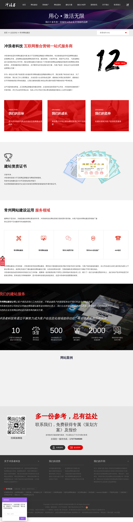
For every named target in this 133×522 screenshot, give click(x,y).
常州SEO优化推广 (93, 252)
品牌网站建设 (19, 497)
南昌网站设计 (49, 517)
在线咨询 (59, 452)
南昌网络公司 (76, 517)
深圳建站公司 (37, 497)
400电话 (117, 250)
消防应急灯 (48, 497)
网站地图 (110, 517)
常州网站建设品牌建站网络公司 (42, 74)
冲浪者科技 (95, 517)
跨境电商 (92, 497)
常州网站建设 (25, 33)
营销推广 (45, 5)
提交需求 (77, 452)
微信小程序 (81, 5)
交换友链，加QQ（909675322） (25, 493)
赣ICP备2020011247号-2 (76, 512)
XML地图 (117, 517)
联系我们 (117, 5)
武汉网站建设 (82, 497)
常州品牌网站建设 (71, 56)
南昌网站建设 (29, 517)
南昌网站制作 (39, 517)
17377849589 (76, 443)
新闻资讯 (94, 5)
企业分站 (13, 33)
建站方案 (69, 5)
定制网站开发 (8, 497)
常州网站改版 (43, 250)
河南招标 (123, 497)
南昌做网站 (85, 517)
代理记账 (28, 497)
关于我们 (105, 5)
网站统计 (104, 517)
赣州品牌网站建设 (70, 497)
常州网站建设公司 (10, 271)
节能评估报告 (114, 497)
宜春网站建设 (58, 497)
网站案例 (57, 5)
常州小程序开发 (68, 250)
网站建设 (34, 5)
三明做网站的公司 (28, 499)
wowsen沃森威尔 (102, 497)
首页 (24, 5)
